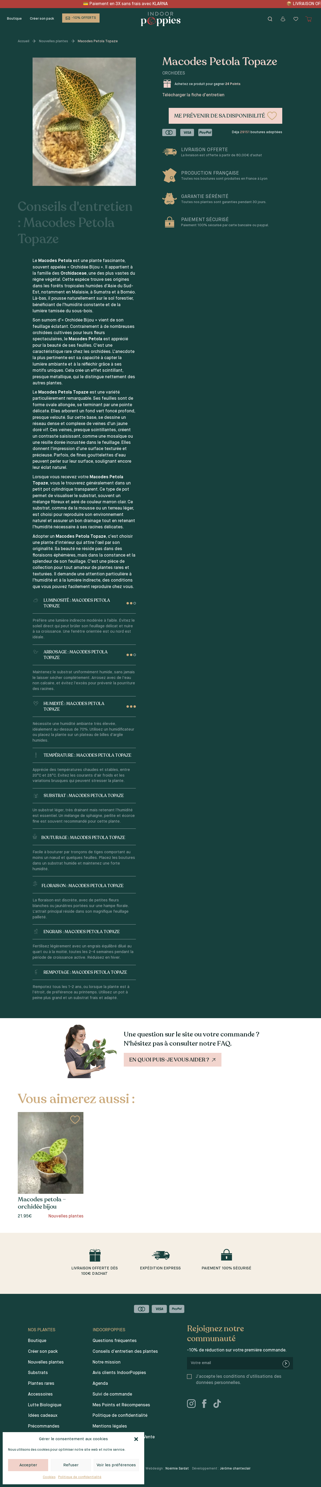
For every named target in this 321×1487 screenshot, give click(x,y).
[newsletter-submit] (286, 1363)
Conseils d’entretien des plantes (125, 1352)
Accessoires (40, 1394)
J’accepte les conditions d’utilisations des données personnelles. (238, 1380)
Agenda (100, 1384)
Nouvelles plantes (53, 41)
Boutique (14, 18)
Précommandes (43, 1426)
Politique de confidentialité (79, 1477)
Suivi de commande (112, 1394)
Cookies (49, 1477)
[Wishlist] (296, 19)
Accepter (28, 1465)
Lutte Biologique (44, 1405)
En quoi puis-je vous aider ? (173, 1059)
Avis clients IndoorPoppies (119, 1373)
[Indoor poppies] (160, 19)
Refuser (71, 1465)
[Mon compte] (283, 19)
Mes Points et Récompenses (121, 1405)
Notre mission (107, 1362)
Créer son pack (42, 18)
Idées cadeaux (42, 1416)
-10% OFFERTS (84, 18)
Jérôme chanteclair (235, 1468)
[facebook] (206, 1404)
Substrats (38, 1373)
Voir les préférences (116, 1465)
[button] (136, 1439)
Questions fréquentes (115, 1341)
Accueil (23, 41)
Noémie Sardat (177, 1468)
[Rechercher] (270, 19)
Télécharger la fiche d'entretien (193, 95)
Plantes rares (41, 1384)
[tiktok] (219, 1404)
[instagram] (193, 1404)
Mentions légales (110, 1426)
